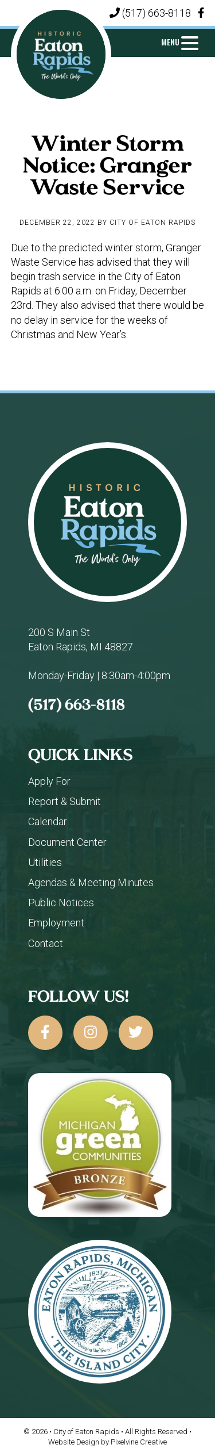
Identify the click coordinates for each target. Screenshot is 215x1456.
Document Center (67, 842)
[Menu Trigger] (180, 42)
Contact (45, 943)
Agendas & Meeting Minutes (91, 882)
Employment (56, 923)
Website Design (73, 1442)
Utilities (45, 862)
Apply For (49, 781)
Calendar (47, 821)
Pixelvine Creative (139, 1442)
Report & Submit (64, 801)
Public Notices (61, 902)
